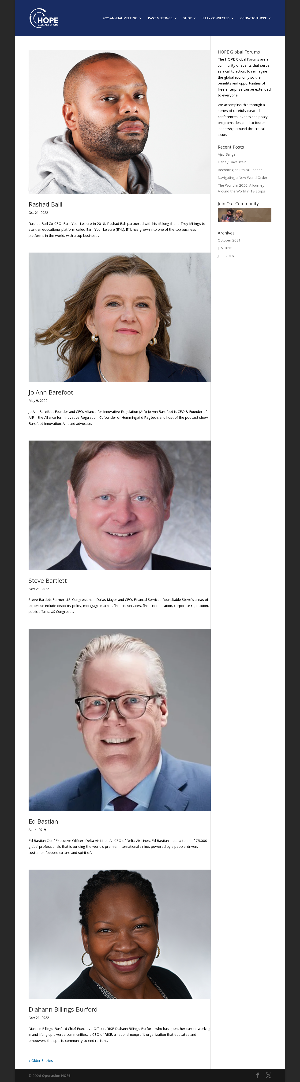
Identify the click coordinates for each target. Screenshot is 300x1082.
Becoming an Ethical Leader (240, 169)
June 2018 (226, 255)
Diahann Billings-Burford (63, 1009)
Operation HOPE (56, 1075)
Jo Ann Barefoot (51, 392)
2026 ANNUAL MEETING (120, 18)
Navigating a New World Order (242, 177)
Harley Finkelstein (232, 162)
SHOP (187, 18)
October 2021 (229, 240)
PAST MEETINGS (160, 18)
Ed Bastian (43, 821)
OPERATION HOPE (253, 18)
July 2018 (225, 248)
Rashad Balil (45, 204)
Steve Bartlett (48, 580)
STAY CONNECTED (215, 18)
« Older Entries (41, 1060)
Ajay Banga (227, 154)
